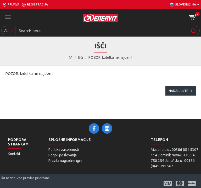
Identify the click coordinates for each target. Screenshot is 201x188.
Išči (80, 57)
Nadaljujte (178, 90)
